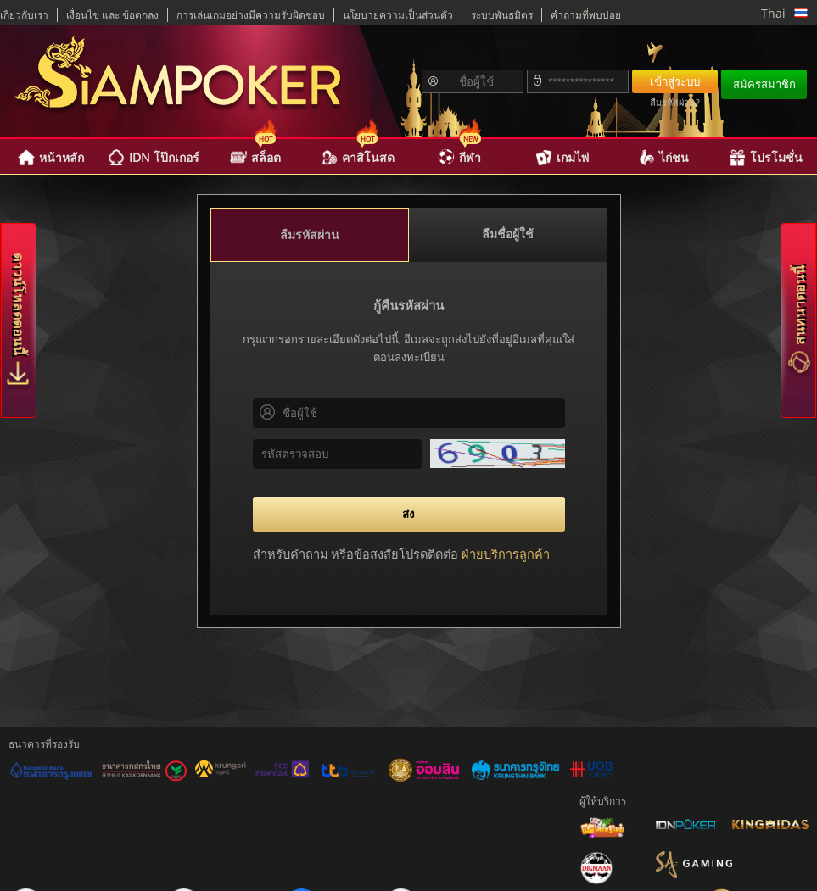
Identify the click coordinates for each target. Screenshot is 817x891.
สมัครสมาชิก (764, 84)
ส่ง (408, 513)
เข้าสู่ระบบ (675, 81)
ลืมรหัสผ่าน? (675, 102)
